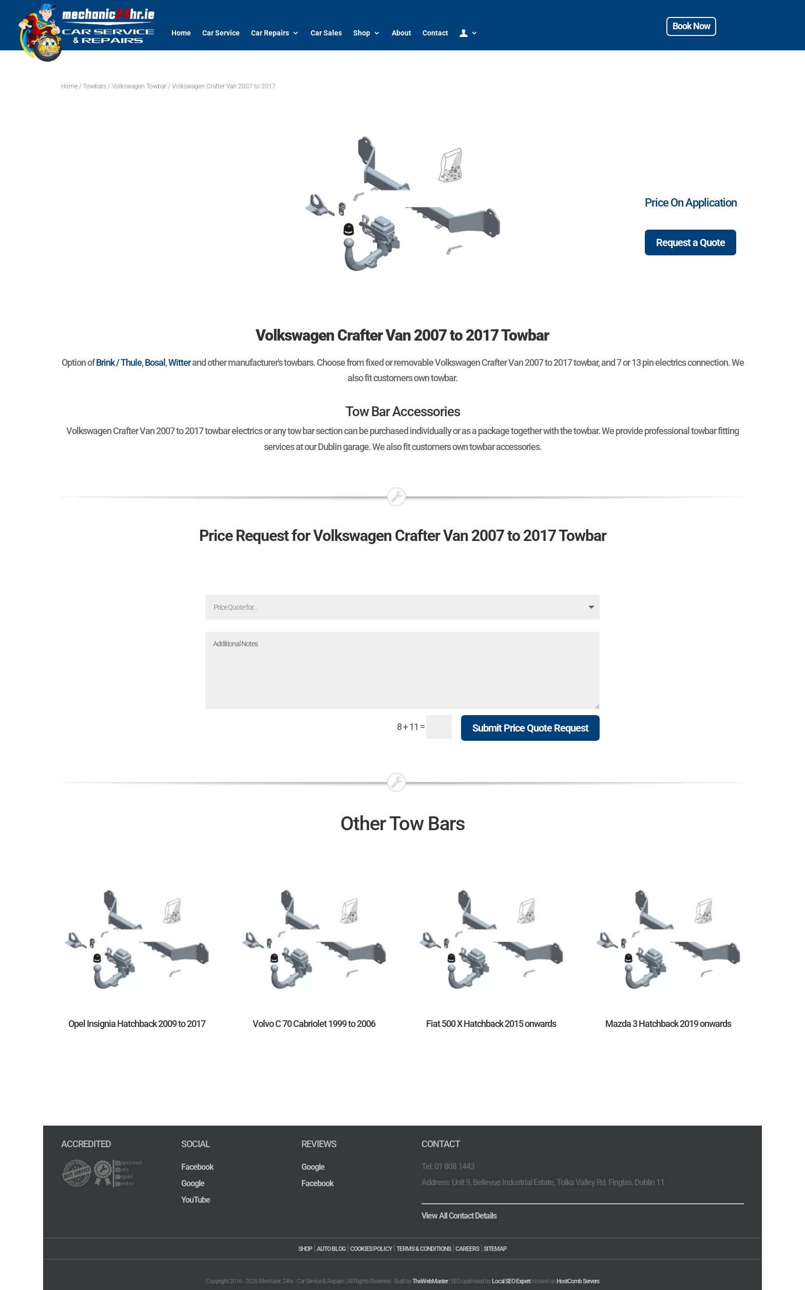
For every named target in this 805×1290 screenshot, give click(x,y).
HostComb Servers (578, 1281)
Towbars (94, 86)
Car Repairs (270, 33)
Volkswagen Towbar (139, 86)
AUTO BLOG (331, 1248)
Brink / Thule (119, 362)
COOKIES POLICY (371, 1248)
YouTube (195, 1200)
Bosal (155, 362)
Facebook (197, 1167)
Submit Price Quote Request (530, 728)
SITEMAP (495, 1248)
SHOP (305, 1248)
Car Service (221, 33)
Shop (361, 33)
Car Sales (326, 33)
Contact (435, 33)
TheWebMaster (430, 1281)
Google (192, 1183)
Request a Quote (690, 242)
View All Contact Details (458, 1216)
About (401, 33)
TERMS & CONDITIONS (423, 1248)
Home (181, 33)
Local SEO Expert (511, 1281)
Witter (179, 362)
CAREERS (467, 1248)
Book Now (691, 26)
